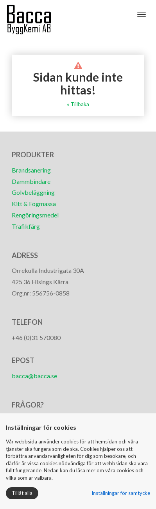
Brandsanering (31, 170)
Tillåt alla (22, 493)
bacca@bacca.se (34, 375)
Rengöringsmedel (35, 215)
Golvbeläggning (33, 192)
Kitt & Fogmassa (34, 203)
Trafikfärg (26, 226)
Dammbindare (31, 181)
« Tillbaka (78, 104)
